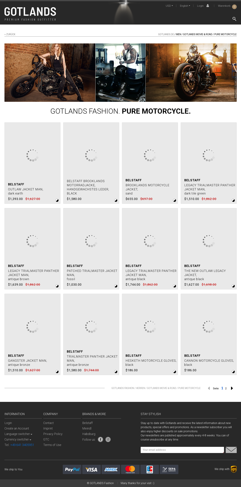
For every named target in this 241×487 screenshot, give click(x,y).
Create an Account (16, 428)
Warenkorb (227, 5)
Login (203, 5)
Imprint (48, 428)
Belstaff (87, 423)
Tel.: (19, 445)
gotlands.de (166, 34)
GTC (46, 439)
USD (168, 5)
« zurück (9, 34)
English (184, 5)
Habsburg (88, 434)
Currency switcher (16, 439)
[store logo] (30, 14)
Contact (48, 423)
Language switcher (17, 434)
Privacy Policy (53, 434)
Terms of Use (52, 445)
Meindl (86, 428)
